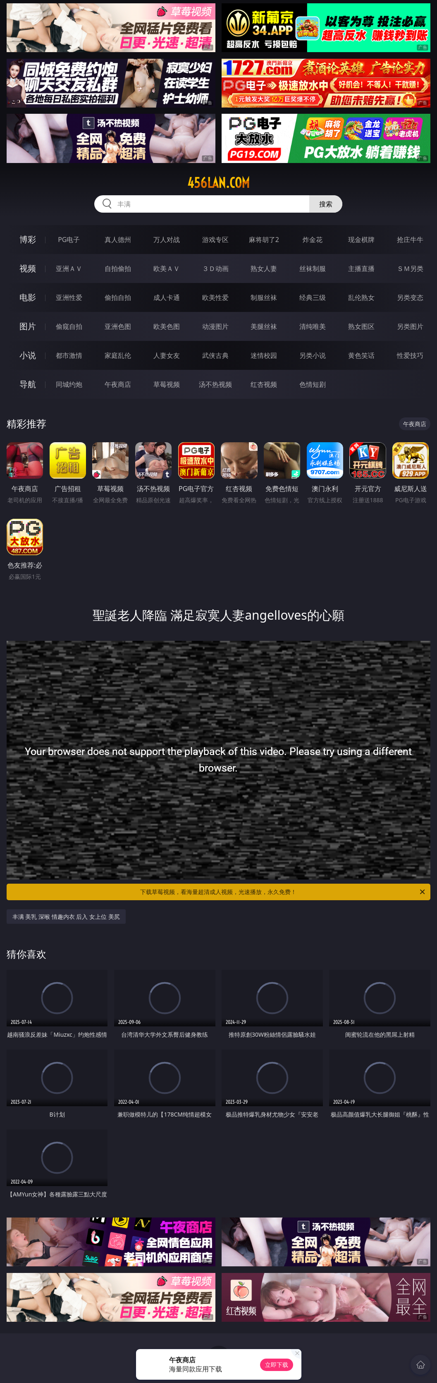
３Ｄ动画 (215, 268)
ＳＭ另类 (410, 268)
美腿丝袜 (264, 326)
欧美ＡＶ (166, 268)
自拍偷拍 (118, 268)
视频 (27, 268)
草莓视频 (166, 384)
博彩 (27, 239)
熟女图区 (361, 326)
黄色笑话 (361, 355)
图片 (27, 326)
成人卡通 (166, 297)
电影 (27, 297)
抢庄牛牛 (410, 239)
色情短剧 (312, 384)
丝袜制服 (312, 268)
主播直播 (361, 268)
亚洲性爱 (69, 297)
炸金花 (312, 239)
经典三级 (312, 297)
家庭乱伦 (118, 355)
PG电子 (69, 239)
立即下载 (276, 1365)
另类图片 (410, 326)
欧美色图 (166, 326)
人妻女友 (166, 355)
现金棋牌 (361, 239)
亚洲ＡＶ (69, 268)
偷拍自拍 (118, 297)
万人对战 (166, 239)
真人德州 (118, 239)
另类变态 (410, 297)
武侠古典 (215, 355)
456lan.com (218, 183)
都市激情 (69, 355)
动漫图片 (215, 326)
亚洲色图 (118, 326)
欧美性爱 (215, 297)
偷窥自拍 (69, 326)
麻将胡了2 (264, 239)
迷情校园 (264, 355)
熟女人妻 (264, 268)
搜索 (325, 204)
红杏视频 (264, 384)
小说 (27, 355)
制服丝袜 (264, 297)
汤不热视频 (215, 384)
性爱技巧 (410, 355)
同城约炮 (69, 384)
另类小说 (312, 355)
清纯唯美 (312, 326)
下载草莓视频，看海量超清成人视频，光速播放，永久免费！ (283, 892)
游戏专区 (215, 239)
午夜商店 (118, 384)
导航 (27, 384)
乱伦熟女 (361, 297)
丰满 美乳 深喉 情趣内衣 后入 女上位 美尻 (66, 916)
